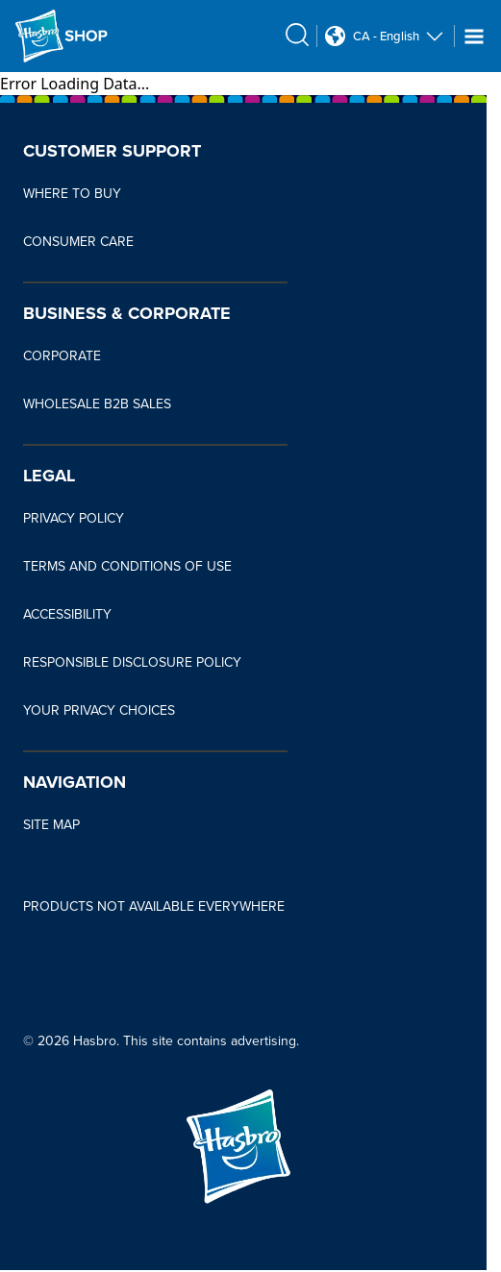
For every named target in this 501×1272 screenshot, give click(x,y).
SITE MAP (51, 825)
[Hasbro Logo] (61, 36)
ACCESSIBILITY (67, 614)
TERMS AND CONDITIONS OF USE (127, 566)
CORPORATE (62, 356)
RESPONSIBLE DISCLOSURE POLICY (132, 662)
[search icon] (297, 34)
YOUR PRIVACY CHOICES (99, 710)
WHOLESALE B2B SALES (97, 404)
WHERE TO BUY (72, 193)
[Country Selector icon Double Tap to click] (335, 36)
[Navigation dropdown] (474, 36)
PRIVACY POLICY (73, 518)
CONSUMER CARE (78, 241)
